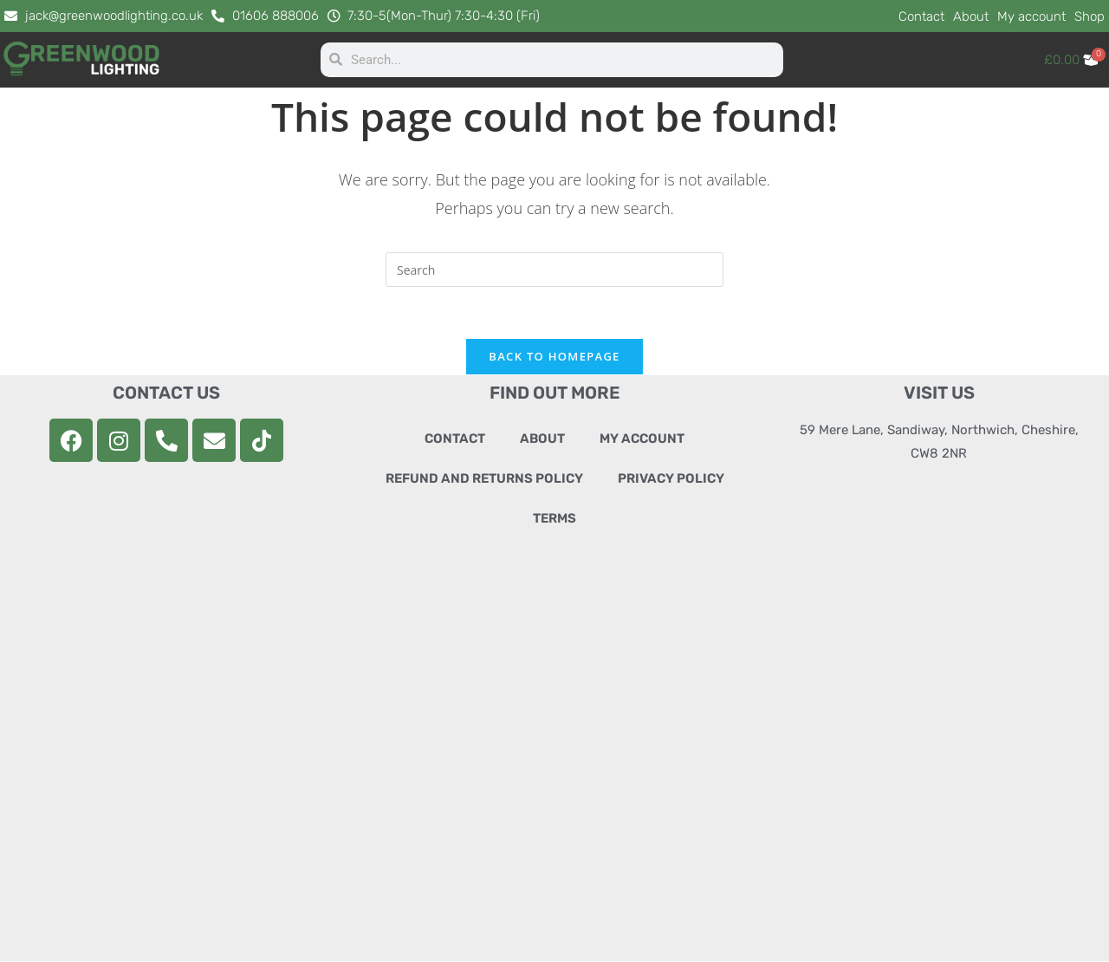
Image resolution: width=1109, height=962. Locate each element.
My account (1031, 16)
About (971, 16)
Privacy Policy (671, 479)
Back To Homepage (554, 357)
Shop (1089, 16)
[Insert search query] (554, 269)
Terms (554, 519)
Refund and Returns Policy (484, 479)
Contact (921, 16)
